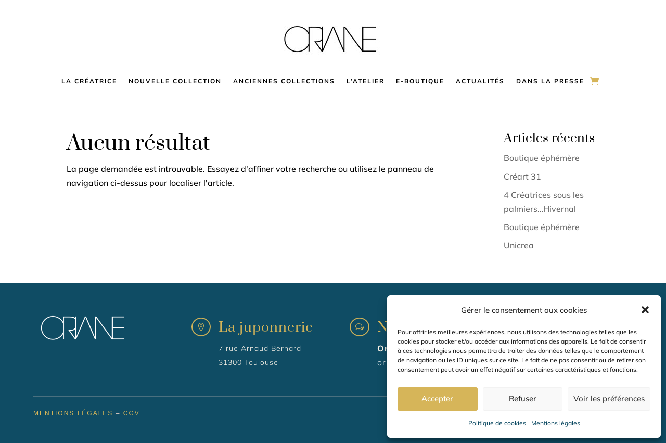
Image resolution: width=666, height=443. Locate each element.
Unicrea (519, 245)
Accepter (437, 398)
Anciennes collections (284, 81)
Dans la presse (550, 81)
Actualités (480, 81)
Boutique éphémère (542, 158)
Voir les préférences (609, 398)
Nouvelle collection (175, 81)
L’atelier (366, 81)
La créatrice (89, 81)
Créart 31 (522, 176)
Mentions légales (555, 423)
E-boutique (420, 81)
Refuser (522, 398)
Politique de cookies (497, 423)
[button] (645, 310)
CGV (131, 413)
